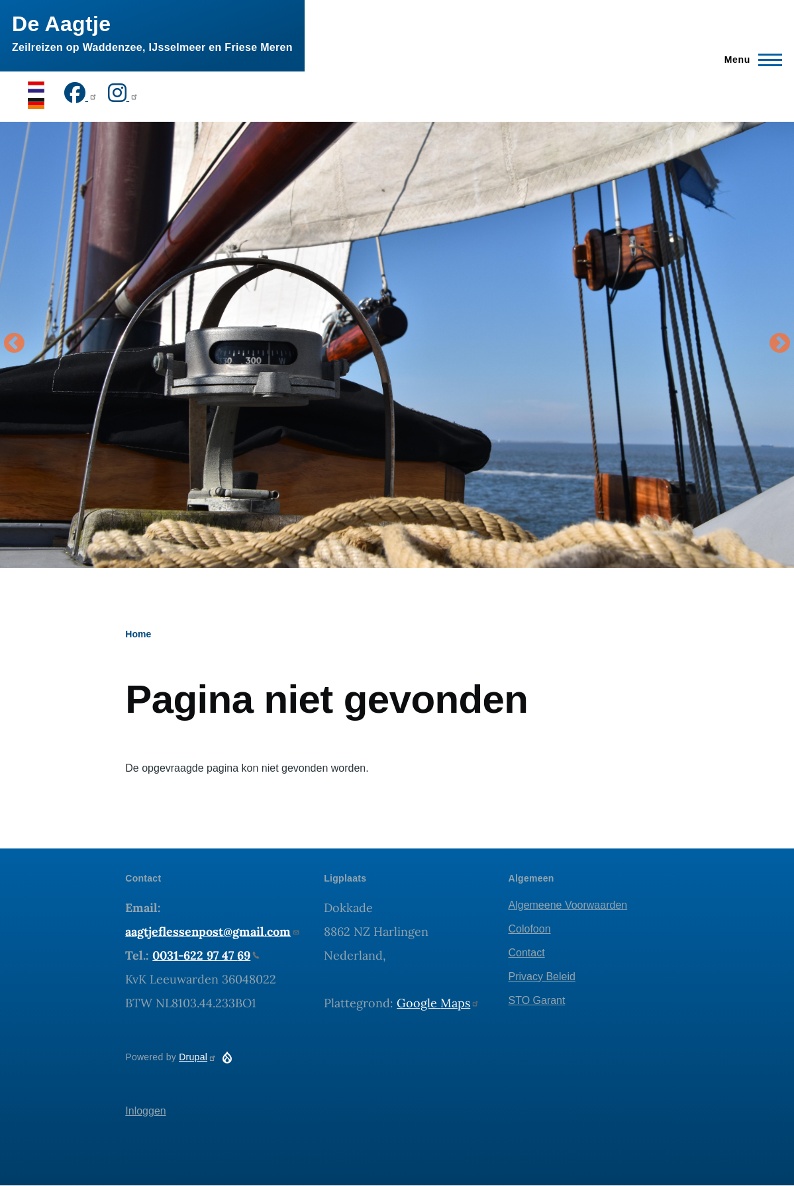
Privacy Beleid (542, 976)
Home (138, 634)
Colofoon (530, 929)
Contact (527, 952)
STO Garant (537, 1000)
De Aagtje (61, 24)
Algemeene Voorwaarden (568, 905)
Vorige (14, 344)
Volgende (780, 344)
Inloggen (145, 1111)
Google (438, 1003)
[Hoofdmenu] (749, 59)
